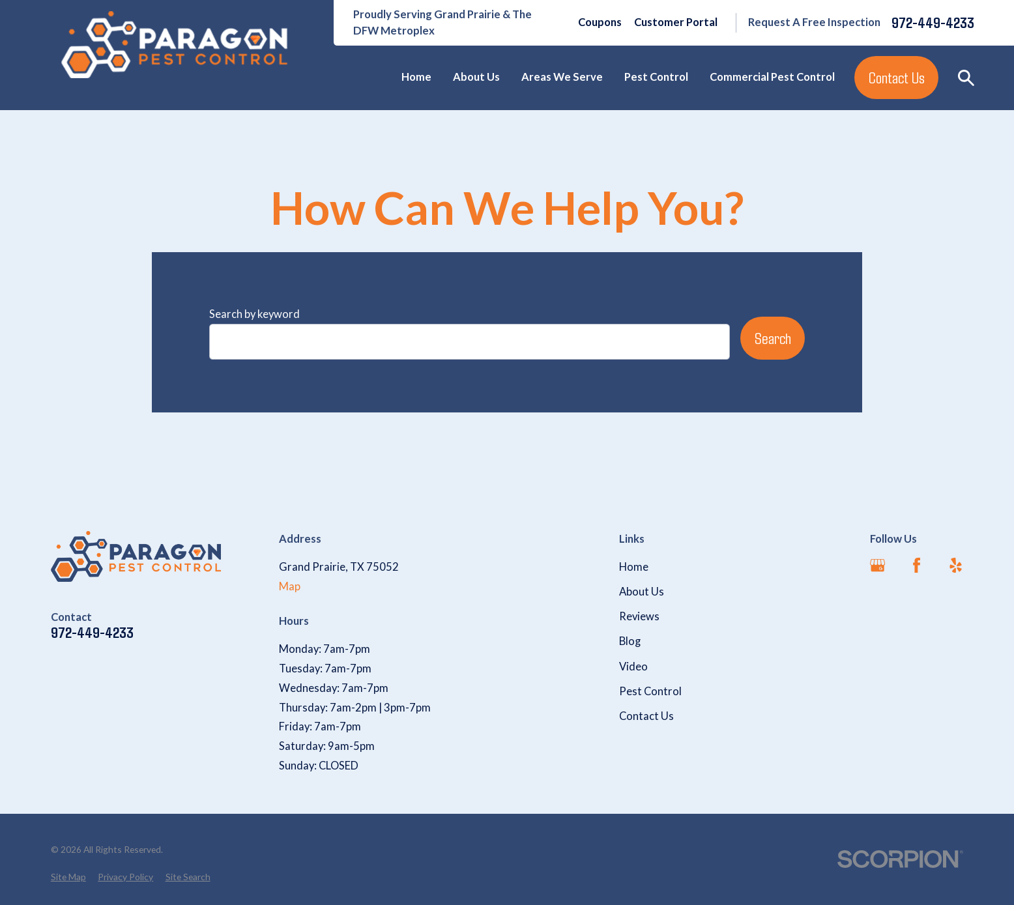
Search (773, 337)
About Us (641, 591)
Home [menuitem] (416, 76)
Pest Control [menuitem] (656, 76)
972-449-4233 (932, 22)
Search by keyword (254, 314)
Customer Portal (675, 22)
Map (289, 586)
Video (633, 666)
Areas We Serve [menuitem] (562, 76)
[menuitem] (68, 877)
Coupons (600, 22)
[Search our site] (966, 78)
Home (633, 566)
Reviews (639, 616)
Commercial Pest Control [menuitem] (772, 76)
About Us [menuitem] (476, 76)
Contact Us (897, 77)
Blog (630, 641)
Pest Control (650, 691)
